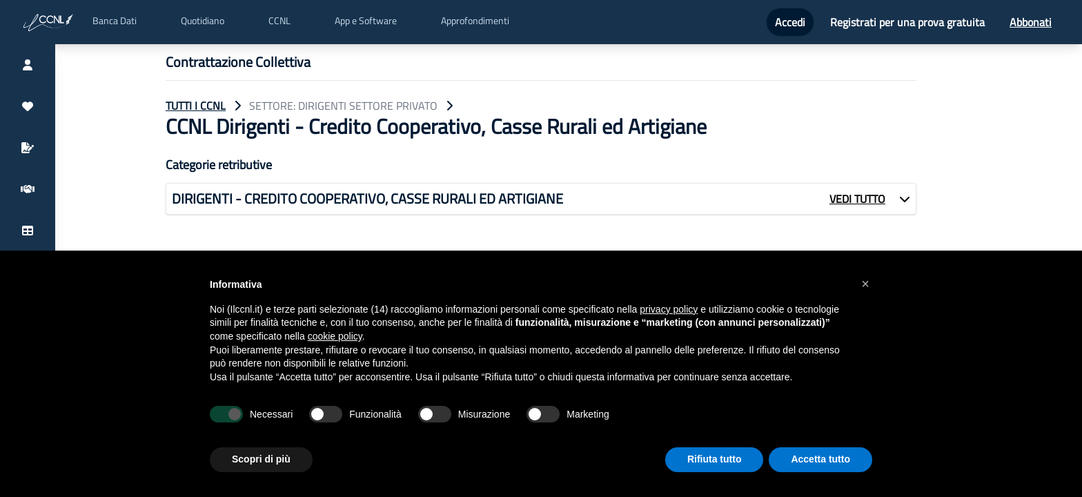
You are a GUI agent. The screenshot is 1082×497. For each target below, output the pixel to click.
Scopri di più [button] (261, 459)
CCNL (279, 21)
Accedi (790, 22)
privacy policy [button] (669, 309)
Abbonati (1031, 22)
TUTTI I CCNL (196, 105)
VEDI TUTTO (857, 199)
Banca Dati (114, 21)
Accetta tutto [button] (820, 459)
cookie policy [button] (335, 336)
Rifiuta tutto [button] (714, 459)
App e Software (366, 21)
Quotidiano (202, 21)
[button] (865, 284)
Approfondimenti (475, 21)
